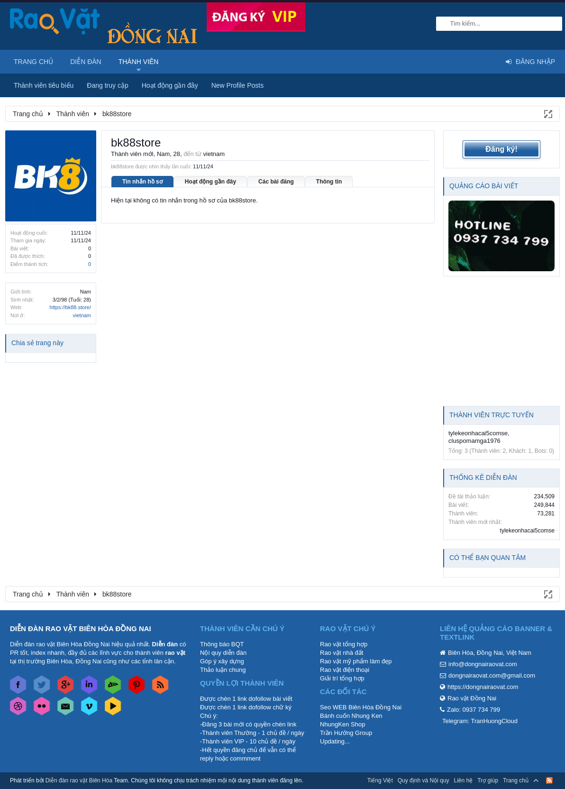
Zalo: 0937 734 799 (473, 709)
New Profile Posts (237, 85)
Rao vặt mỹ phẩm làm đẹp (356, 661)
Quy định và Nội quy (423, 780)
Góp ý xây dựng (222, 661)
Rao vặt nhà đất (341, 652)
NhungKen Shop (342, 724)
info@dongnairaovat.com (482, 664)
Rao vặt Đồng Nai (471, 698)
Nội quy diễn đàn (223, 652)
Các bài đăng (276, 181)
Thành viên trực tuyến (491, 415)
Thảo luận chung (223, 669)
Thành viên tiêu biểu (43, 85)
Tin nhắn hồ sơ (142, 181)
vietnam (82, 315)
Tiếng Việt (380, 780)
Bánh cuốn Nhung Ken (351, 715)
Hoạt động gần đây (210, 181)
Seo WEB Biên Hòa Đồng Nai (360, 707)
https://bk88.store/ (70, 307)
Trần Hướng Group (346, 732)
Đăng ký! (501, 149)
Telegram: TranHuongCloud (480, 721)
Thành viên (138, 61)
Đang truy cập (107, 85)
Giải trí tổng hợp (342, 678)
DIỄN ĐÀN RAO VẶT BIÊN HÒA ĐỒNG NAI (80, 628)
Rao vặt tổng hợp (343, 644)
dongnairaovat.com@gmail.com (491, 675)
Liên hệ (463, 780)
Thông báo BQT (222, 644)
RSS (549, 780)
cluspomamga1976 (474, 440)
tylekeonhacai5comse (478, 433)
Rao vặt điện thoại (344, 669)
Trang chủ (33, 61)
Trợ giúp (487, 780)
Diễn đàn (85, 61)
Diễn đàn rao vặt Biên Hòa (79, 780)
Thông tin (329, 181)
